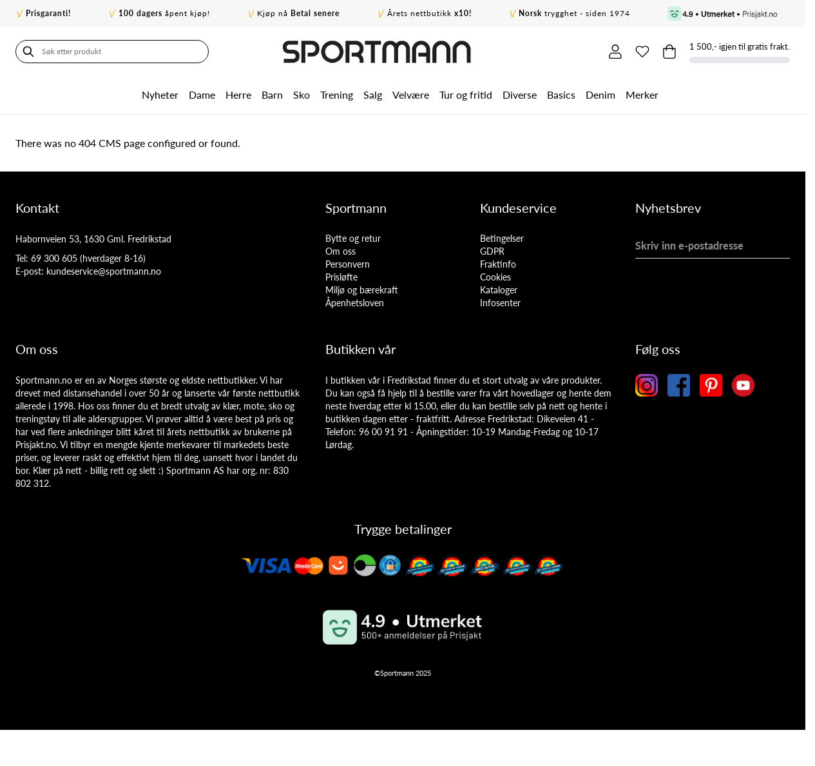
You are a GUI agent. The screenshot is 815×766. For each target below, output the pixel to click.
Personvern (347, 264)
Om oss (340, 251)
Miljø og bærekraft (361, 289)
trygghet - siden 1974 (574, 13)
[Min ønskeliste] (642, 51)
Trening (336, 94)
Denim (600, 94)
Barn (272, 94)
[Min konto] (615, 51)
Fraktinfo (498, 264)
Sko (301, 94)
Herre (238, 94)
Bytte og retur (353, 238)
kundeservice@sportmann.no (103, 271)
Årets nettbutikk (429, 13)
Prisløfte (341, 276)
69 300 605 (54, 258)
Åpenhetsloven (354, 302)
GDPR (492, 251)
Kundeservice (518, 207)
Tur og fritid (465, 94)
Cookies (495, 276)
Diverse (520, 94)
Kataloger (498, 289)
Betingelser (502, 238)
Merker (642, 94)
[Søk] (28, 51)
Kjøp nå (298, 13)
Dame (202, 94)
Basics (561, 94)
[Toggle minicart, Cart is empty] (669, 51)
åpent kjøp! (164, 13)
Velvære (410, 94)
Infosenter (500, 302)
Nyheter (160, 94)
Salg (372, 94)
